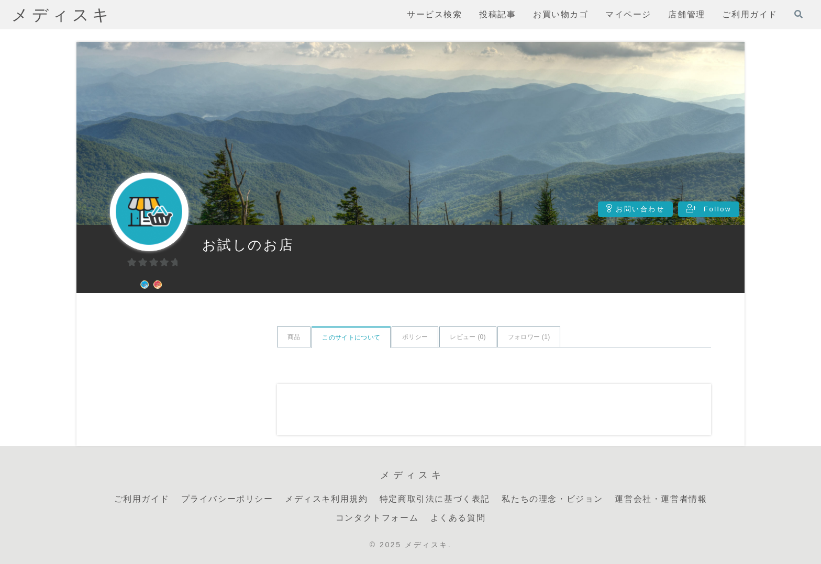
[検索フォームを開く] (798, 14)
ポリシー (415, 337)
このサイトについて (351, 337)
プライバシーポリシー (227, 499)
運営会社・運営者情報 (661, 499)
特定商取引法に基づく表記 (435, 499)
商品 (294, 337)
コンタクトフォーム (377, 518)
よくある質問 (458, 518)
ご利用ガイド (142, 499)
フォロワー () (529, 337)
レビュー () (467, 337)
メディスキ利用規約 (326, 499)
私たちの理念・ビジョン (552, 499)
